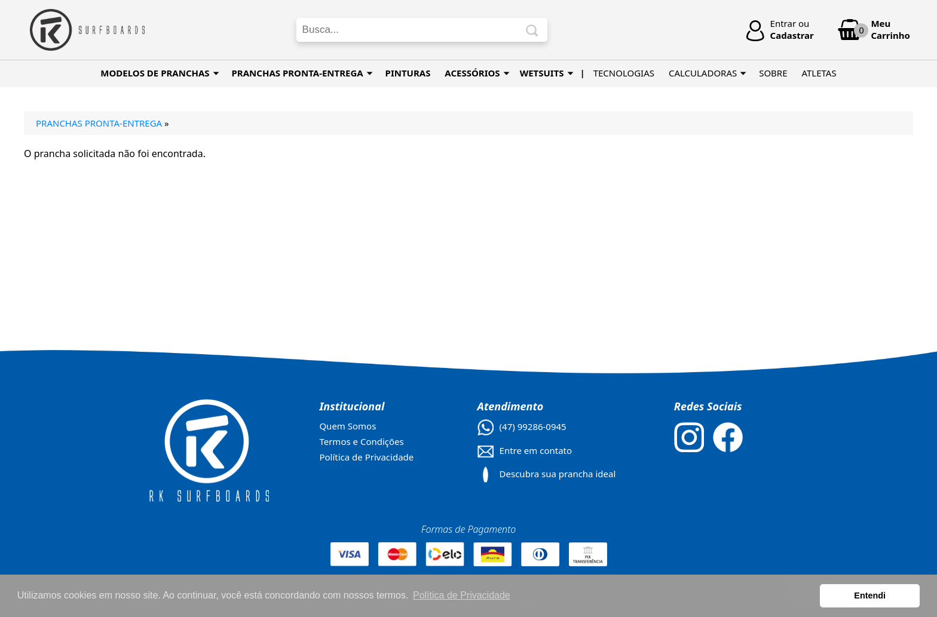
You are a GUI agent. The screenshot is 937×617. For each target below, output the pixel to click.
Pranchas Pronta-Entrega (99, 123)
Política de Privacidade (366, 457)
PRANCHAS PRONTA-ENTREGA (302, 73)
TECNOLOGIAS (623, 73)
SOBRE (773, 73)
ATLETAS (818, 73)
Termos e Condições (361, 441)
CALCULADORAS (707, 73)
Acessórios (477, 73)
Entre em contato (536, 450)
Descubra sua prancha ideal (558, 474)
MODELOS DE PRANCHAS (159, 73)
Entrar (783, 23)
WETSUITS (547, 73)
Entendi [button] (870, 595)
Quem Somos (347, 426)
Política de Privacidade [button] (461, 595)
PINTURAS (408, 73)
